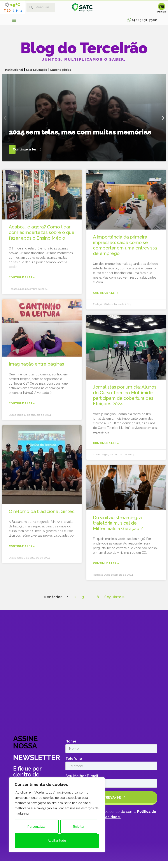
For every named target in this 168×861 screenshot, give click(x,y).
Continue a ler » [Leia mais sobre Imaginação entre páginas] (22, 403)
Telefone (73, 759)
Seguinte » (114, 597)
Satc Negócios (60, 69)
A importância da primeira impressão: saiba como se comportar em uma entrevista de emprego (125, 245)
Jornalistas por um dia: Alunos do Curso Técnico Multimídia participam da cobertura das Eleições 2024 (124, 395)
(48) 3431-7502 (144, 20)
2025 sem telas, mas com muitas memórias (80, 132)
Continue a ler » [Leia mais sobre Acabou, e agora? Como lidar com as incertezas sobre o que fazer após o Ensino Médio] (22, 277)
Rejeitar (78, 826)
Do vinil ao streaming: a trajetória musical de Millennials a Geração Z (118, 523)
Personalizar (37, 826)
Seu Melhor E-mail (81, 776)
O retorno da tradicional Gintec (42, 511)
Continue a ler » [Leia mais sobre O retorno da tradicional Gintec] (22, 546)
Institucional (14, 69)
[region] (57, 814)
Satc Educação (36, 69)
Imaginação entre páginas (36, 364)
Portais (161, 12)
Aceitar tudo (57, 840)
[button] (14, 20)
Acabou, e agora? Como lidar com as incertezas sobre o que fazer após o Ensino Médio (41, 232)
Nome (70, 741)
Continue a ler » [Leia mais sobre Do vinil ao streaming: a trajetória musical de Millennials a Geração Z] (106, 563)
